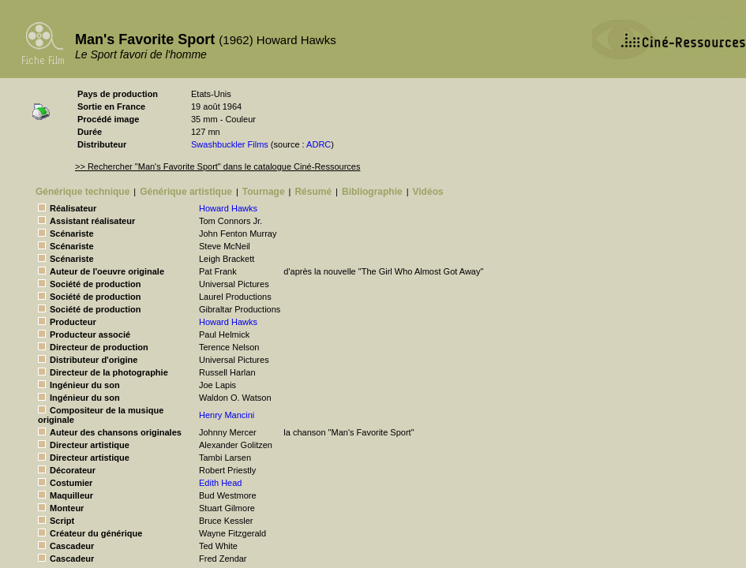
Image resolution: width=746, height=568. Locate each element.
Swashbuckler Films (229, 144)
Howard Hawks (228, 208)
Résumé (313, 191)
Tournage (263, 191)
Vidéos (428, 191)
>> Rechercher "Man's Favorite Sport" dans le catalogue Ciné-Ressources (217, 166)
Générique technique (82, 191)
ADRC (318, 144)
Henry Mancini (226, 415)
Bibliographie (372, 191)
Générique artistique (186, 191)
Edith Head (220, 483)
